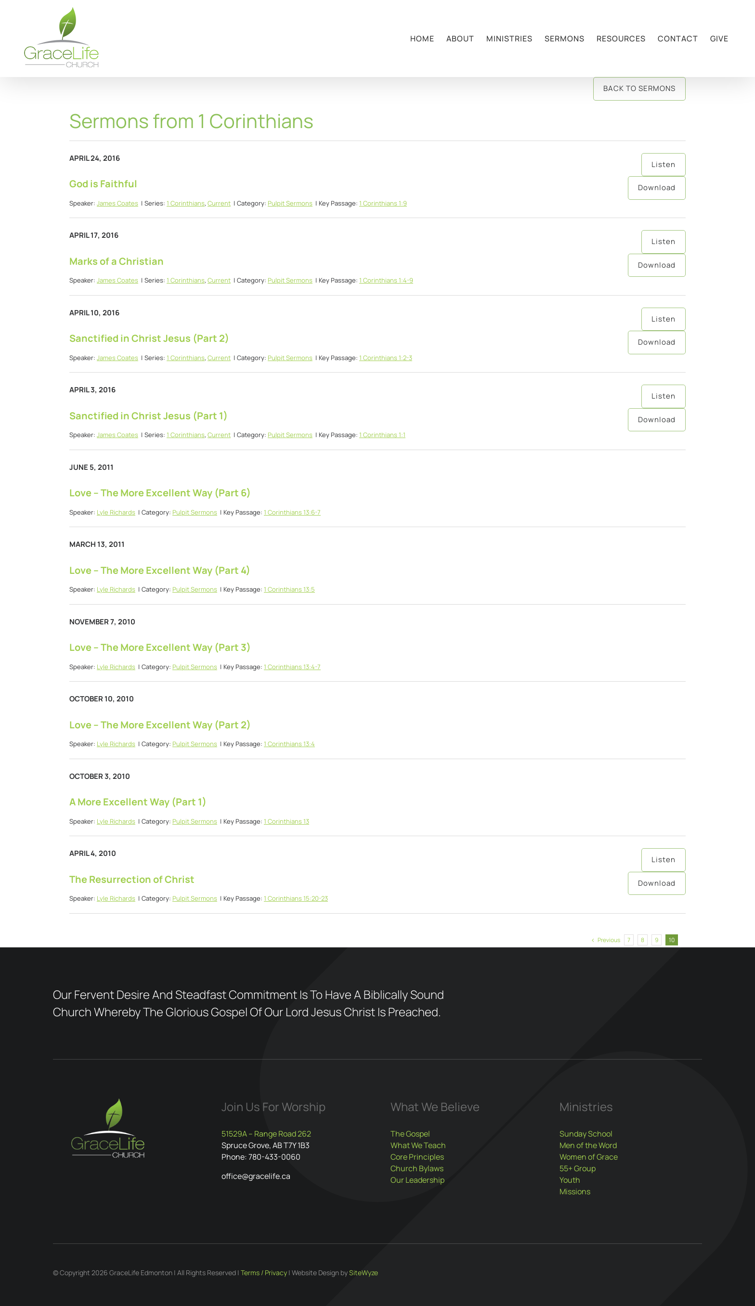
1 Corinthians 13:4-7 (292, 666)
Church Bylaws (417, 1168)
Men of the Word (588, 1145)
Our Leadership (417, 1180)
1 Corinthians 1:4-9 (386, 280)
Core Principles (417, 1156)
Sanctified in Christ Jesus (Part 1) (148, 415)
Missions (575, 1191)
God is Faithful (103, 183)
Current (219, 203)
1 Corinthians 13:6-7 (292, 512)
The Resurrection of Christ (132, 879)
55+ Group (578, 1168)
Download (657, 187)
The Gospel (410, 1133)
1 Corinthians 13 (286, 821)
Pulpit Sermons (290, 203)
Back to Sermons (639, 88)
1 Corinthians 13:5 (289, 589)
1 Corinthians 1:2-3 (385, 357)
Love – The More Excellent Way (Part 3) (160, 647)
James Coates (117, 203)
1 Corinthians (186, 203)
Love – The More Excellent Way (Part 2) (160, 724)
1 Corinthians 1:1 (382, 434)
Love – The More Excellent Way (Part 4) (159, 570)
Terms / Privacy (264, 1272)
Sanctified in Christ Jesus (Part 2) (149, 338)
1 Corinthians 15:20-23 (296, 898)
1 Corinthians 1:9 (383, 203)
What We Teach (418, 1145)
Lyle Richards (116, 512)
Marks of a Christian (116, 261)
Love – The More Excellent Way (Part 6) (160, 492)
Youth (570, 1180)
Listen (663, 164)
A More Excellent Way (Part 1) (138, 801)
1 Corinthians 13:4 (289, 743)
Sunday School (586, 1133)
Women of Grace (589, 1156)
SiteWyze (363, 1272)
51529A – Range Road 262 (266, 1133)
